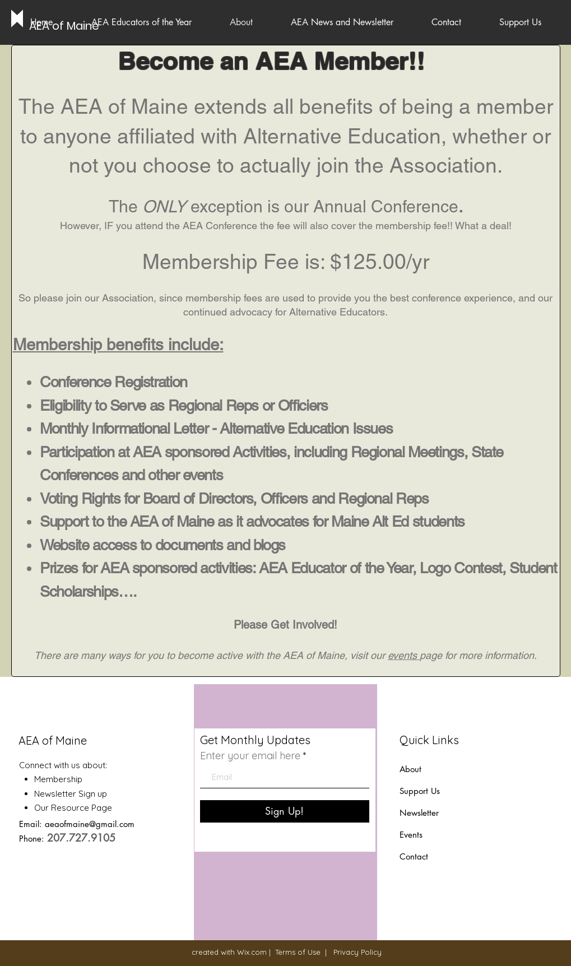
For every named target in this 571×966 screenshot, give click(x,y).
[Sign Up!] (284, 811)
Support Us (420, 791)
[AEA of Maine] (64, 26)
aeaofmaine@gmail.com (89, 824)
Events (411, 834)
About (410, 769)
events (404, 655)
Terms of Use (298, 952)
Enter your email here (250, 756)
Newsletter (421, 812)
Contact (414, 856)
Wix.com (252, 952)
